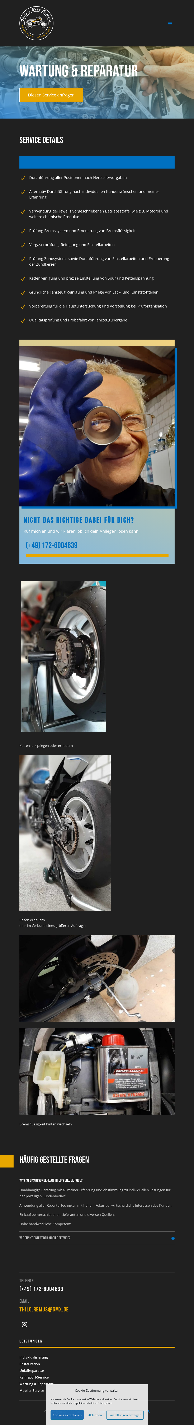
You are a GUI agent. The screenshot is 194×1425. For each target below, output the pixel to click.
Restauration (29, 1364)
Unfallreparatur (31, 1370)
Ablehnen (95, 1415)
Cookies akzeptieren (67, 1415)
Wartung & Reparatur (36, 1384)
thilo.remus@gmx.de (44, 1309)
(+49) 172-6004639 (41, 1289)
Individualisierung (33, 1357)
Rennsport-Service (34, 1377)
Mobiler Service (31, 1390)
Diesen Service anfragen (51, 95)
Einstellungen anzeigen (125, 1415)
